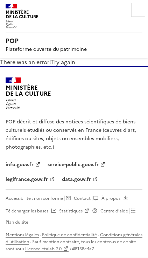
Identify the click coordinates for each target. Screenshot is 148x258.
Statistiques (71, 211)
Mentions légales (22, 235)
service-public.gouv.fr (73, 164)
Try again (63, 62)
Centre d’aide (114, 211)
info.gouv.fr (20, 164)
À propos (110, 198)
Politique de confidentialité (69, 235)
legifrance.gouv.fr (27, 179)
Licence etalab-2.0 (43, 249)
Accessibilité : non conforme (34, 198)
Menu (138, 10)
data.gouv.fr (76, 179)
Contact (82, 198)
